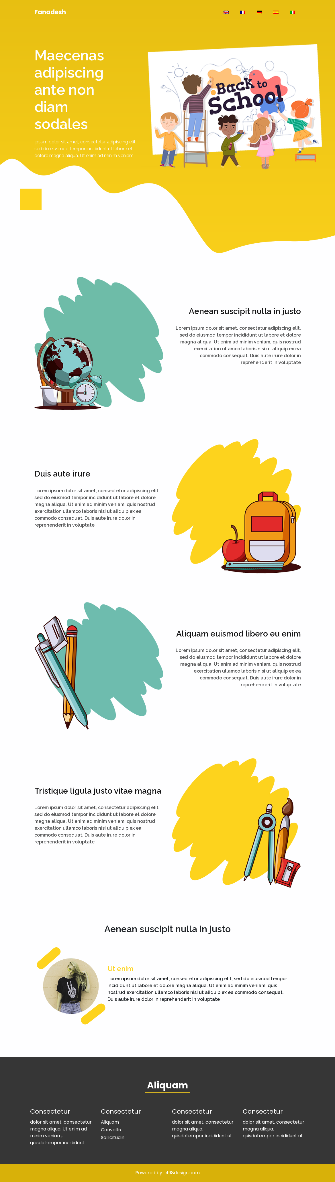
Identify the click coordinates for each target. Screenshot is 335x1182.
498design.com (182, 1172)
